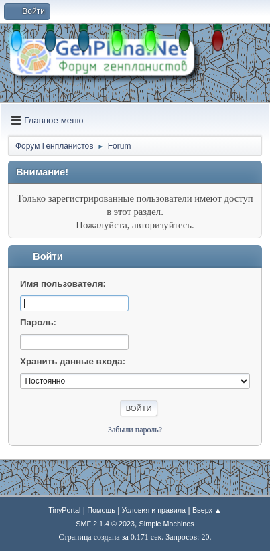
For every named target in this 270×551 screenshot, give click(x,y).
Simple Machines (166, 524)
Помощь (101, 510)
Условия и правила (154, 510)
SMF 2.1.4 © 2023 (105, 524)
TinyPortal (64, 510)
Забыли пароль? (135, 430)
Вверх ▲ (207, 510)
